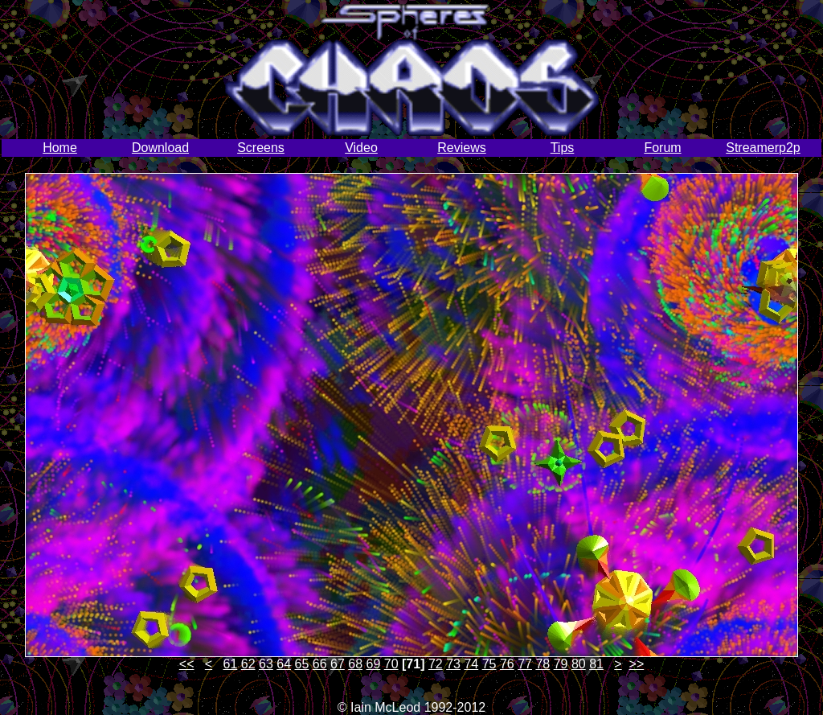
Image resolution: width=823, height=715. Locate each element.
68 (355, 664)
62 (248, 664)
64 (283, 664)
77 (525, 664)
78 (542, 664)
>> (637, 664)
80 (578, 664)
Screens (261, 147)
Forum (662, 147)
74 (471, 664)
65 (302, 664)
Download (160, 147)
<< (186, 664)
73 (453, 664)
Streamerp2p (763, 147)
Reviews (461, 147)
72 (435, 664)
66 (320, 664)
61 (230, 664)
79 (561, 664)
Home (60, 147)
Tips (563, 147)
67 (337, 664)
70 (391, 664)
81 (596, 664)
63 (266, 664)
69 (373, 664)
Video (361, 147)
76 (507, 664)
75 (489, 664)
